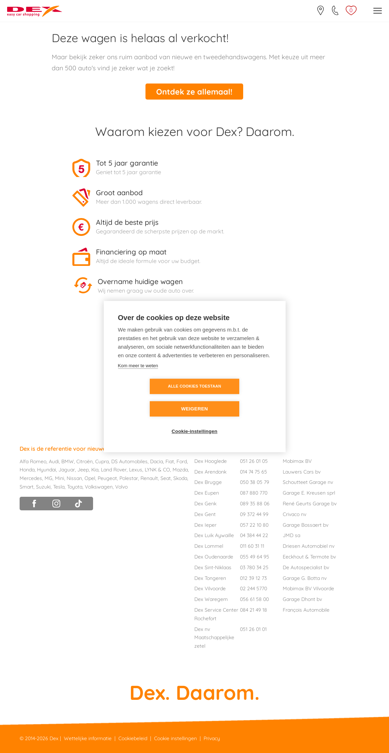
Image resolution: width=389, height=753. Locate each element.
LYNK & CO (157, 469)
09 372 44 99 (254, 513)
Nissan (74, 477)
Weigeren (235, 397)
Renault (149, 477)
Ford (181, 460)
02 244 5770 (253, 588)
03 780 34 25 (254, 567)
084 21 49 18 (253, 609)
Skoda (180, 477)
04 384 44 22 (254, 534)
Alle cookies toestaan (153, 397)
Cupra (102, 460)
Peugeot (107, 477)
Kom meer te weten (138, 377)
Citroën (84, 460)
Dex (54, 737)
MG (48, 477)
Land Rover (114, 469)
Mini (59, 477)
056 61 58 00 (254, 598)
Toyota (74, 486)
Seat (165, 477)
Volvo (121, 486)
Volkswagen (99, 486)
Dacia (156, 460)
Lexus (135, 469)
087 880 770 (253, 492)
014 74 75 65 (253, 471)
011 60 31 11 (252, 545)
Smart (27, 486)
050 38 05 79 (254, 481)
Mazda (180, 469)
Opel (90, 477)
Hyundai (46, 469)
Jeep (83, 469)
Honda (27, 469)
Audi (54, 460)
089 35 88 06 (255, 503)
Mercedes (31, 477)
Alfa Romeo (33, 460)
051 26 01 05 (254, 460)
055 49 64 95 (254, 556)
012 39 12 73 (253, 577)
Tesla (59, 486)
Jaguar (66, 469)
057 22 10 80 (254, 524)
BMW (67, 460)
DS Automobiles (129, 460)
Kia (94, 469)
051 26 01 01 (253, 628)
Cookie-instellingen (194, 420)
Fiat (169, 460)
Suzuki (43, 486)
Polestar (128, 477)
